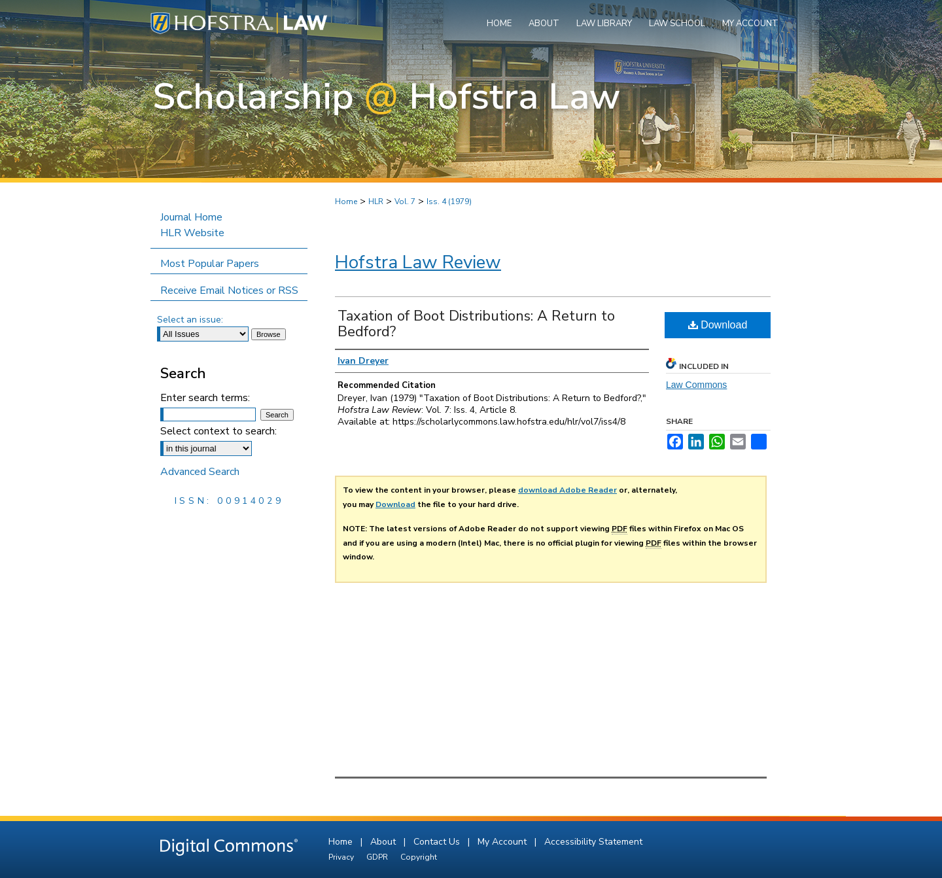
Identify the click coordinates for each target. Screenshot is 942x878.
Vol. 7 (404, 201)
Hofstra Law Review (418, 262)
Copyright (418, 857)
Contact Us (437, 841)
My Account (503, 841)
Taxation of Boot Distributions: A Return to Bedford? (476, 324)
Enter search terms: (205, 398)
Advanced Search (199, 472)
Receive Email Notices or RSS (229, 290)
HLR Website (192, 233)
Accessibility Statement (593, 841)
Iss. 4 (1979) (449, 201)
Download (718, 324)
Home (346, 201)
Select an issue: (190, 319)
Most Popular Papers (209, 263)
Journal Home (191, 217)
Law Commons (696, 384)
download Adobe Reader (567, 490)
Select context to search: (218, 431)
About (384, 841)
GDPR (378, 857)
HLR (375, 201)
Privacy (342, 857)
